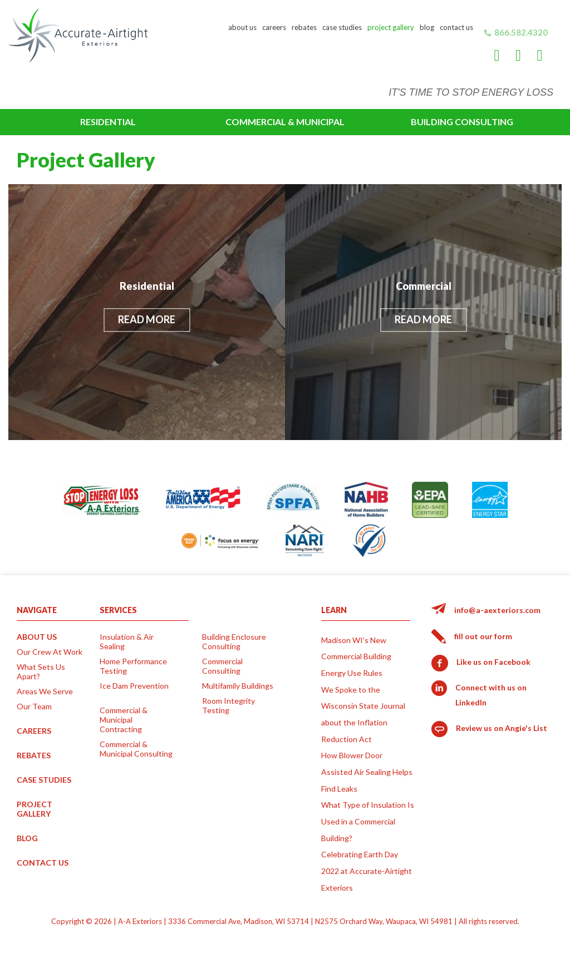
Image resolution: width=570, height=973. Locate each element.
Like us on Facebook (493, 661)
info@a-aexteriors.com (497, 610)
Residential (108, 121)
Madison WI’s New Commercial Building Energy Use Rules (356, 656)
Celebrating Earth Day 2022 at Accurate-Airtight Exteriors (366, 870)
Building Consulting (462, 121)
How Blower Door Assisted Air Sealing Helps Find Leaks (366, 771)
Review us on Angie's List (501, 728)
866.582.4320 (521, 32)
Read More (146, 320)
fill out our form (483, 636)
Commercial (423, 286)
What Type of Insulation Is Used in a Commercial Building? (367, 821)
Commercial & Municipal (285, 121)
